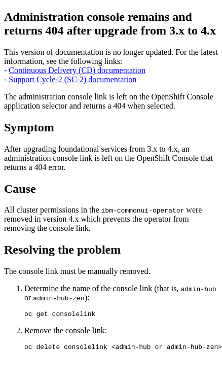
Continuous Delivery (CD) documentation (77, 70)
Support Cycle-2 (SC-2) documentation (72, 79)
